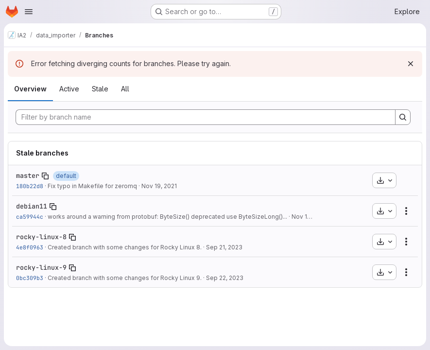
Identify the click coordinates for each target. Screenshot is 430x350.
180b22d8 (29, 186)
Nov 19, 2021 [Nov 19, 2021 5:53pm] (159, 186)
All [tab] (125, 89)
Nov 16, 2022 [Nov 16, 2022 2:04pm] (310, 216)
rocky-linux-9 (41, 267)
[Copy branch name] (45, 176)
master (27, 175)
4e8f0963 (29, 247)
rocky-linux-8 (41, 236)
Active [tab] (69, 89)
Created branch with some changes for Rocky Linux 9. (125, 277)
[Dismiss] (410, 64)
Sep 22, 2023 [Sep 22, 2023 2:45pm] (224, 277)
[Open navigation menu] (28, 11)
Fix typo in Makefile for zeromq (92, 186)
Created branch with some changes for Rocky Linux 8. (125, 247)
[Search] (403, 117)
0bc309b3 (29, 277)
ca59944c (29, 216)
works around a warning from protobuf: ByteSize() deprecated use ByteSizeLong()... (167, 216)
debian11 (31, 206)
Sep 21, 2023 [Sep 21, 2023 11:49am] (224, 247)
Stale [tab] (100, 89)
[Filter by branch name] (206, 117)
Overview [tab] (30, 89)
